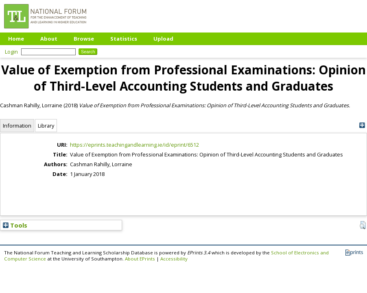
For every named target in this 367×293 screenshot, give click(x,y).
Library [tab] (46, 125)
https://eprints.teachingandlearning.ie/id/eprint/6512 (134, 144)
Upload (163, 38)
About (48, 38)
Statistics (123, 38)
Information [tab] (17, 125)
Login (11, 51)
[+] (362, 125)
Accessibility (174, 259)
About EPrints (140, 259)
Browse (84, 38)
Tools (15, 225)
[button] (363, 225)
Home (16, 38)
